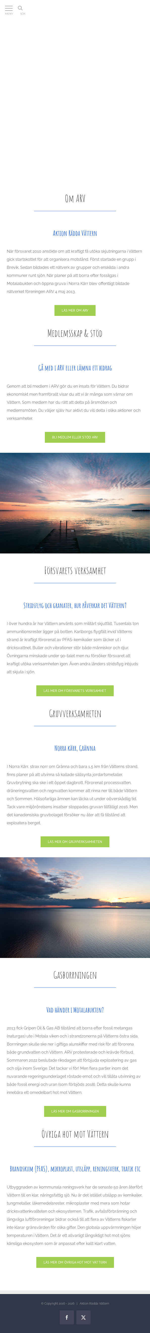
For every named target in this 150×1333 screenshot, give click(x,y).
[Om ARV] (75, 310)
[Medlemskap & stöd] (75, 437)
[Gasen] (75, 1111)
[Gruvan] (75, 841)
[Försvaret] (75, 690)
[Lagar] (75, 1262)
